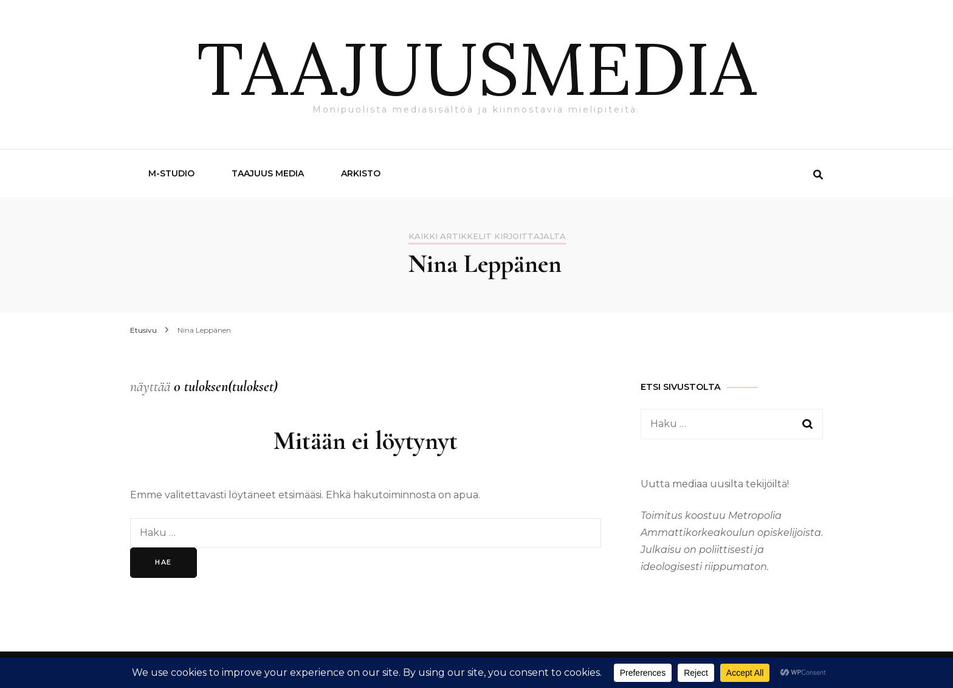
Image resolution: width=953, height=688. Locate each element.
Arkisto (360, 173)
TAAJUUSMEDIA (476, 68)
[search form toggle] (818, 175)
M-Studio (171, 173)
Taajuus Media (268, 173)
